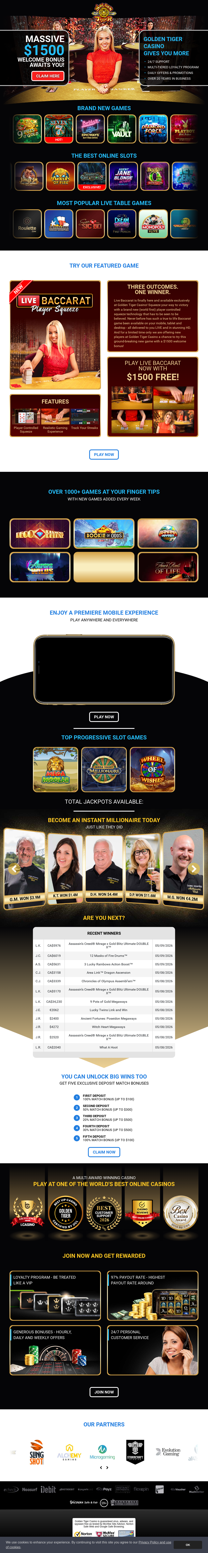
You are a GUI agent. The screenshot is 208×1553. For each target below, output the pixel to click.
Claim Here (48, 76)
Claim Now (104, 1152)
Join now (104, 1392)
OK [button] (188, 1544)
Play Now (104, 454)
